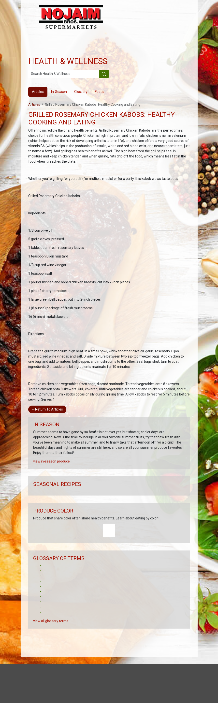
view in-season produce (51, 461)
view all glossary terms (50, 621)
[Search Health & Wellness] (63, 74)
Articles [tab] (38, 92)
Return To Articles (47, 409)
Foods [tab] (99, 92)
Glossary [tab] (80, 92)
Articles (34, 104)
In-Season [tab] (59, 92)
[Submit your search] (104, 74)
